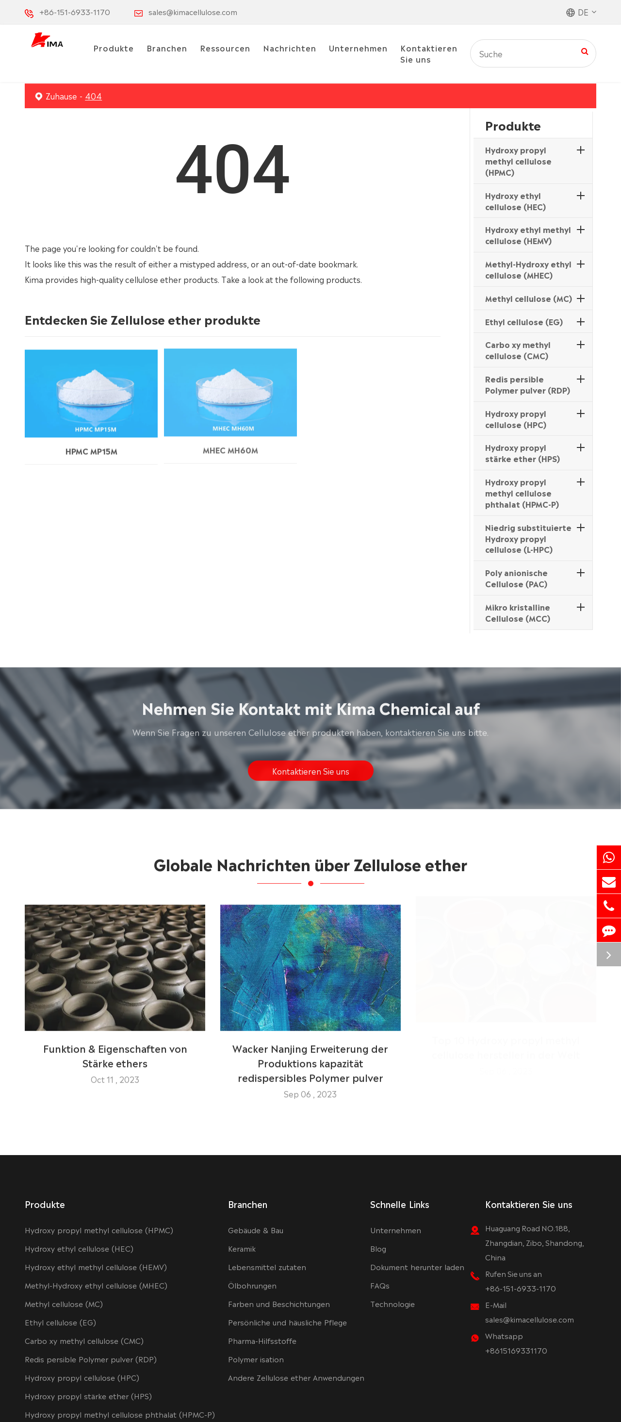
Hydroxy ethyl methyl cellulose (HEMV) (528, 234)
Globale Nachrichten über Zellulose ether (310, 869)
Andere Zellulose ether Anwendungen (296, 1377)
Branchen (167, 47)
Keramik (242, 1248)
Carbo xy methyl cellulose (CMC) (518, 349)
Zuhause (61, 95)
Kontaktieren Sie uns (429, 53)
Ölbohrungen (252, 1284)
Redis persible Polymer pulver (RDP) (527, 384)
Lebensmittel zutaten (267, 1266)
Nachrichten (289, 47)
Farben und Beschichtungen (279, 1303)
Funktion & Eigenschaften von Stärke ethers (115, 1049)
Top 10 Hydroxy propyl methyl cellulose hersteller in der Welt (506, 1049)
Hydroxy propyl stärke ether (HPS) (522, 452)
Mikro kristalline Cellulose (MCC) (517, 612)
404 (93, 95)
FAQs (380, 1284)
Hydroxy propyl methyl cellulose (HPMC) (518, 161)
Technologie (392, 1303)
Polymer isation (256, 1358)
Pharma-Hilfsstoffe (262, 1340)
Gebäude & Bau (255, 1229)
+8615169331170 (516, 1350)
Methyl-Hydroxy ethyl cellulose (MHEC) (528, 269)
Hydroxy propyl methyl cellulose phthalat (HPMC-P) (522, 493)
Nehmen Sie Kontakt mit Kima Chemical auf (311, 712)
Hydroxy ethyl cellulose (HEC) (515, 200)
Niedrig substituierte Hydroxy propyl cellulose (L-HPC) (528, 538)
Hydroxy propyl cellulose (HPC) (515, 418)
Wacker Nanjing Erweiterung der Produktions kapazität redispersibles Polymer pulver (310, 1057)
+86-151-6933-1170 (74, 11)
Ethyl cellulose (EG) (524, 321)
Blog (378, 1248)
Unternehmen (358, 47)
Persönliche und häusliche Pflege (287, 1321)
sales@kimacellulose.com (192, 11)
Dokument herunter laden (417, 1266)
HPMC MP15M (91, 443)
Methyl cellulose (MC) (528, 298)
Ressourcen (225, 47)
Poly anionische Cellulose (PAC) (516, 577)
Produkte (113, 47)
